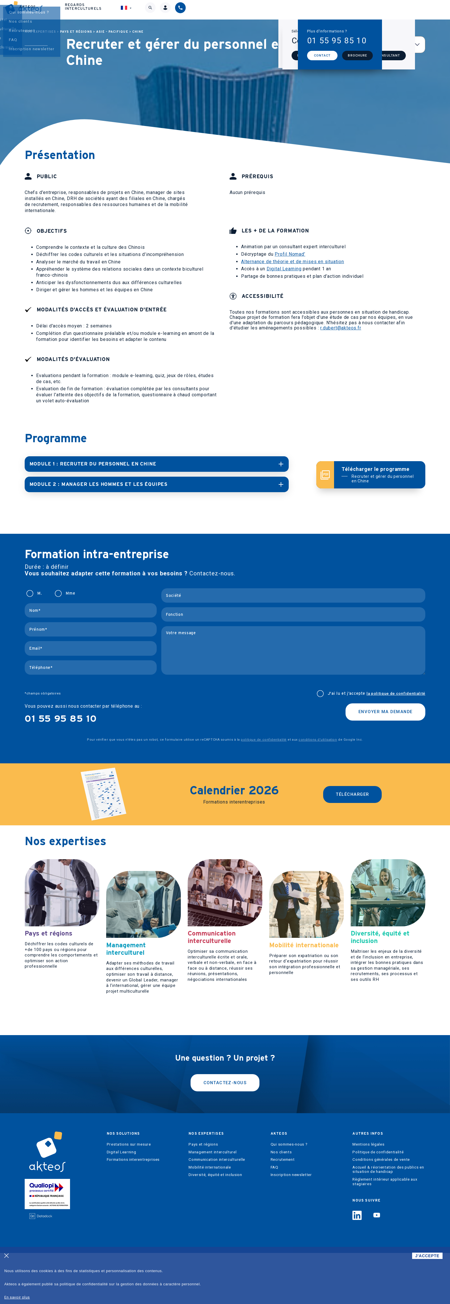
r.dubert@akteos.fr (340, 328)
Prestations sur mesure (129, 1195)
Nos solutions (160, 9)
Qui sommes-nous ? (289, 1195)
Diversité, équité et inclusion (215, 1226)
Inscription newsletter (291, 1226)
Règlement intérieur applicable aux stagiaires (384, 1232)
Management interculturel (212, 1203)
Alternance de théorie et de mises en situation (292, 261)
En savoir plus (17, 1297)
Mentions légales (368, 1195)
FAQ (274, 1218)
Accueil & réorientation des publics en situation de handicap (388, 1220)
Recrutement (282, 1210)
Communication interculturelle (217, 1210)
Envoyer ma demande (382, 712)
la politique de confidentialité (395, 693)
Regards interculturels (322, 9)
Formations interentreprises (133, 1210)
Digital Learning (284, 268)
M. (39, 593)
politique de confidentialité (263, 739)
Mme (70, 593)
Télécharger (352, 794)
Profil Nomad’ (290, 254)
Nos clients (281, 1203)
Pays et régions (76, 32)
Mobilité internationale (210, 1218)
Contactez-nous (225, 1132)
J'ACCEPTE (427, 1255)
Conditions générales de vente (381, 1210)
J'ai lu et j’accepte (376, 693)
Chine (137, 32)
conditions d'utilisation (317, 739)
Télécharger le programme (380, 474)
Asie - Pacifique (112, 32)
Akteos (264, 9)
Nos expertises (217, 9)
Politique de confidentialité (378, 1203)
